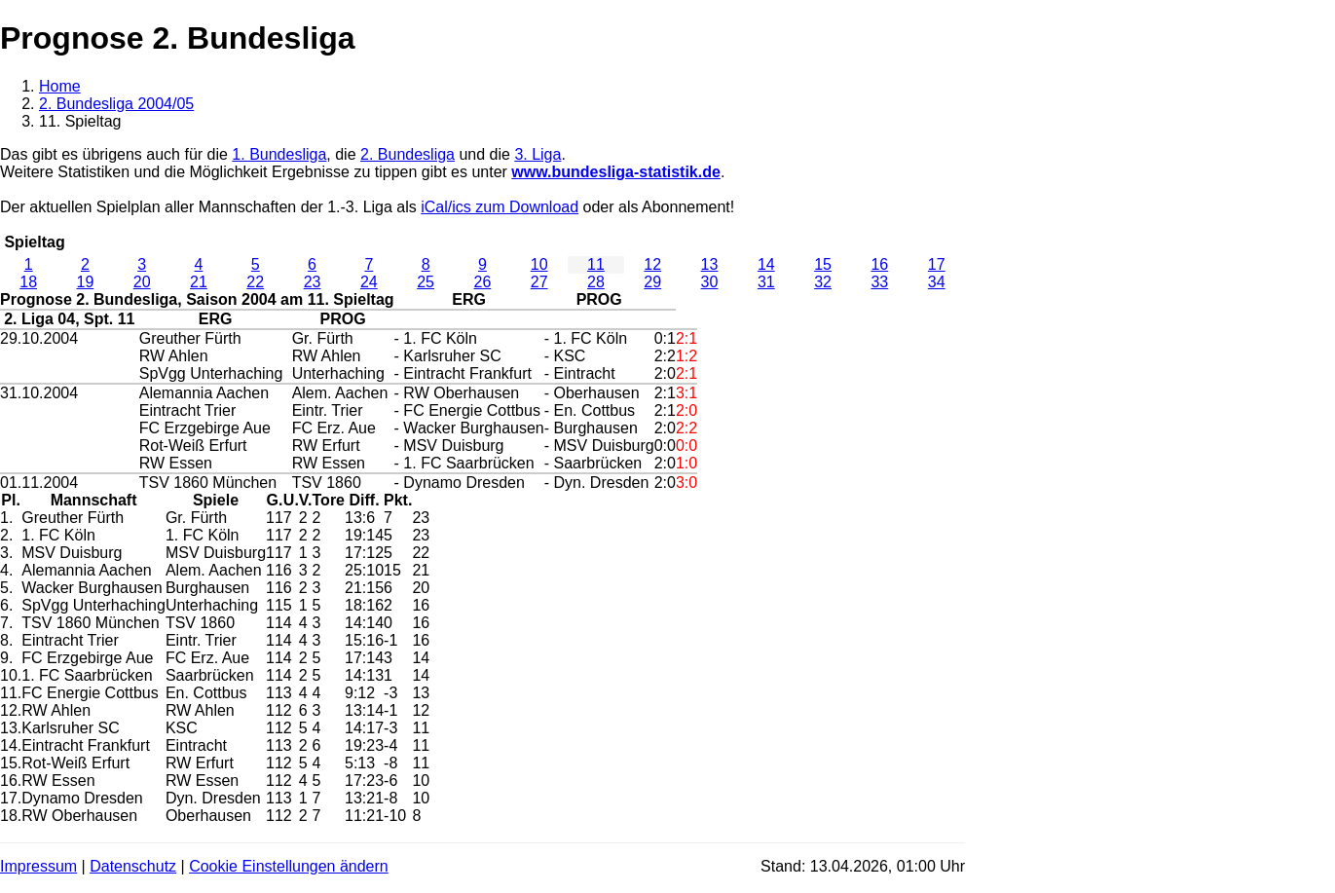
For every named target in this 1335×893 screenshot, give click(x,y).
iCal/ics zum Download (499, 207)
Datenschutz (133, 866)
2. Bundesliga (407, 154)
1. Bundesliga (279, 154)
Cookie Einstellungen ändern (289, 866)
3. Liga (537, 154)
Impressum (38, 866)
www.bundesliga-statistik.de (616, 172)
